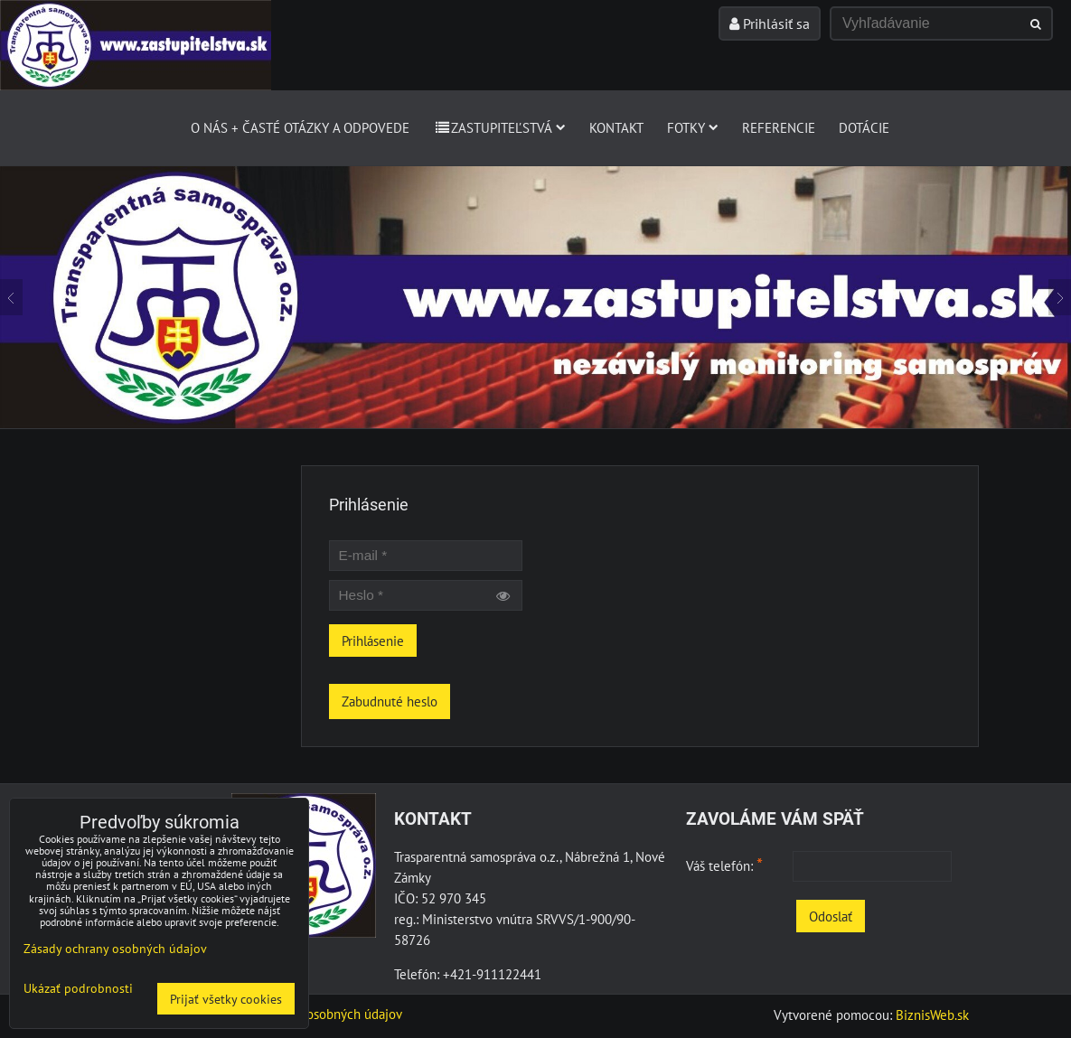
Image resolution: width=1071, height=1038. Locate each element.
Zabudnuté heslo (389, 701)
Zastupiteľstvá (499, 127)
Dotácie (864, 127)
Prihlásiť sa (769, 23)
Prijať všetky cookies (226, 998)
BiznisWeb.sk (932, 1014)
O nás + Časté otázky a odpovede (300, 127)
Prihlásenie (373, 640)
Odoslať (830, 916)
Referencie (778, 127)
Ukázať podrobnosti (78, 988)
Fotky (693, 127)
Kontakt (616, 127)
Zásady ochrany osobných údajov (309, 1014)
